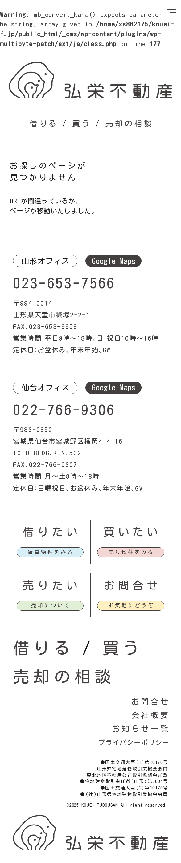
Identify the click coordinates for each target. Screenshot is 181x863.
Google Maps (114, 261)
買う (82, 123)
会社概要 (150, 715)
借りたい (50, 541)
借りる (43, 123)
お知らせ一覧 (141, 729)
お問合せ (131, 595)
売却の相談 (129, 123)
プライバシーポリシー (134, 742)
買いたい (131, 541)
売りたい (50, 595)
